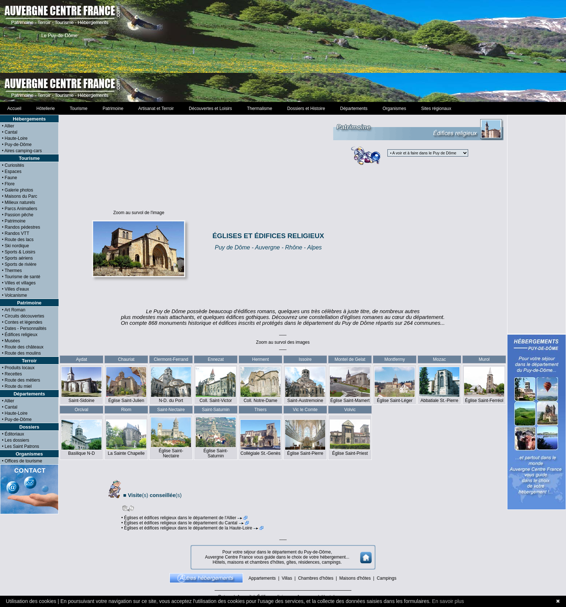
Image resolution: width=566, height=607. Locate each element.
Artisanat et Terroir (156, 108)
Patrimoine (112, 108)
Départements (354, 108)
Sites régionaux (436, 108)
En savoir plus (448, 601)
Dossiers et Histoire (306, 108)
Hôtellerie (45, 108)
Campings (386, 578)
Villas (287, 578)
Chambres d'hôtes (315, 578)
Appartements (262, 578)
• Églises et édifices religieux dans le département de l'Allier (184, 517)
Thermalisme (259, 108)
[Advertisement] (283, 51)
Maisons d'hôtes (355, 578)
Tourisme (78, 108)
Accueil (14, 108)
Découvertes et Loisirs (210, 108)
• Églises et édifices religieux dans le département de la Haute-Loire (192, 528)
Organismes (394, 108)
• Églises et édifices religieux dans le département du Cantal (184, 522)
